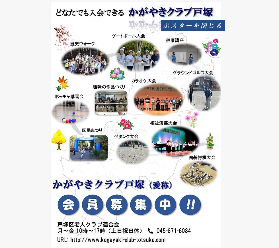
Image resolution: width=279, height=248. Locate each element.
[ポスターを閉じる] (193, 25)
